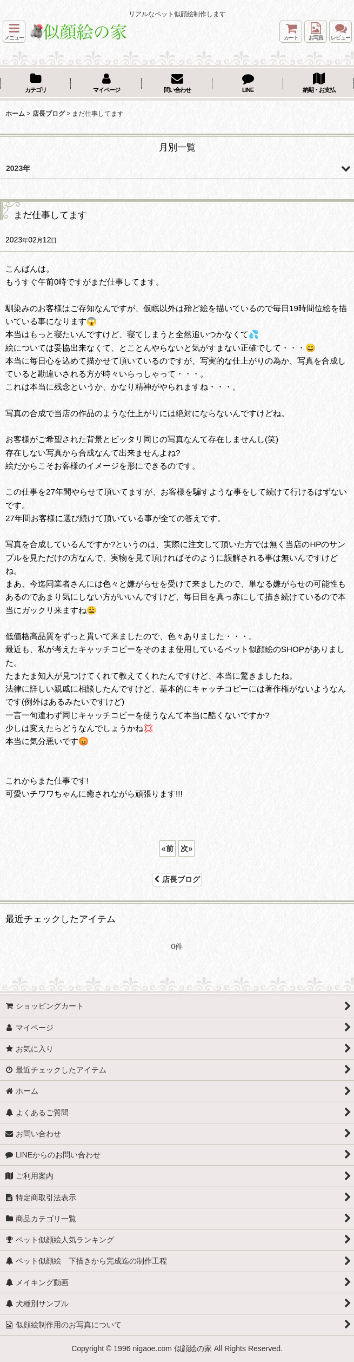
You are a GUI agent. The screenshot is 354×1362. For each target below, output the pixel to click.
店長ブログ (177, 879)
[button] (14, 32)
